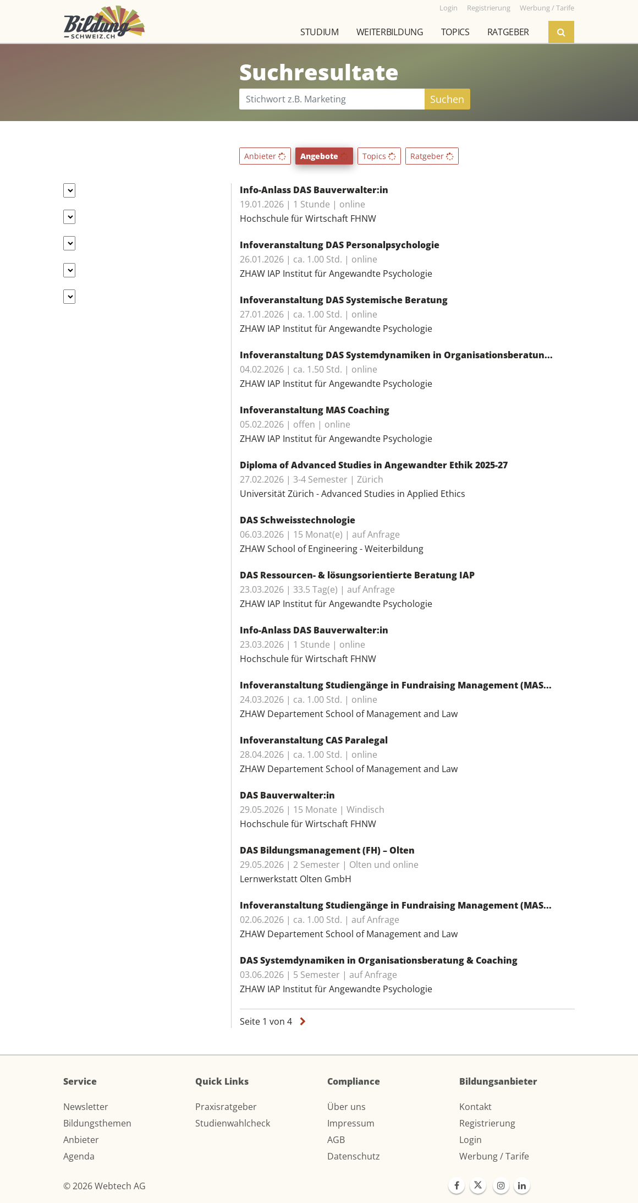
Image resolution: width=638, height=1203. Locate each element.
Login (470, 1140)
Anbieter (265, 156)
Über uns (346, 1107)
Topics (455, 32)
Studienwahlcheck (232, 1123)
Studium (319, 32)
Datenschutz (353, 1156)
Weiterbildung (390, 32)
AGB (336, 1140)
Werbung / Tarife (494, 1156)
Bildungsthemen (97, 1123)
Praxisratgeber (226, 1107)
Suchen (447, 99)
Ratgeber (508, 32)
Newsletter (85, 1107)
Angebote (324, 156)
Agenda (79, 1156)
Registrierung (487, 1123)
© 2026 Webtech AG (104, 1186)
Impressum (351, 1123)
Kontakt (475, 1107)
